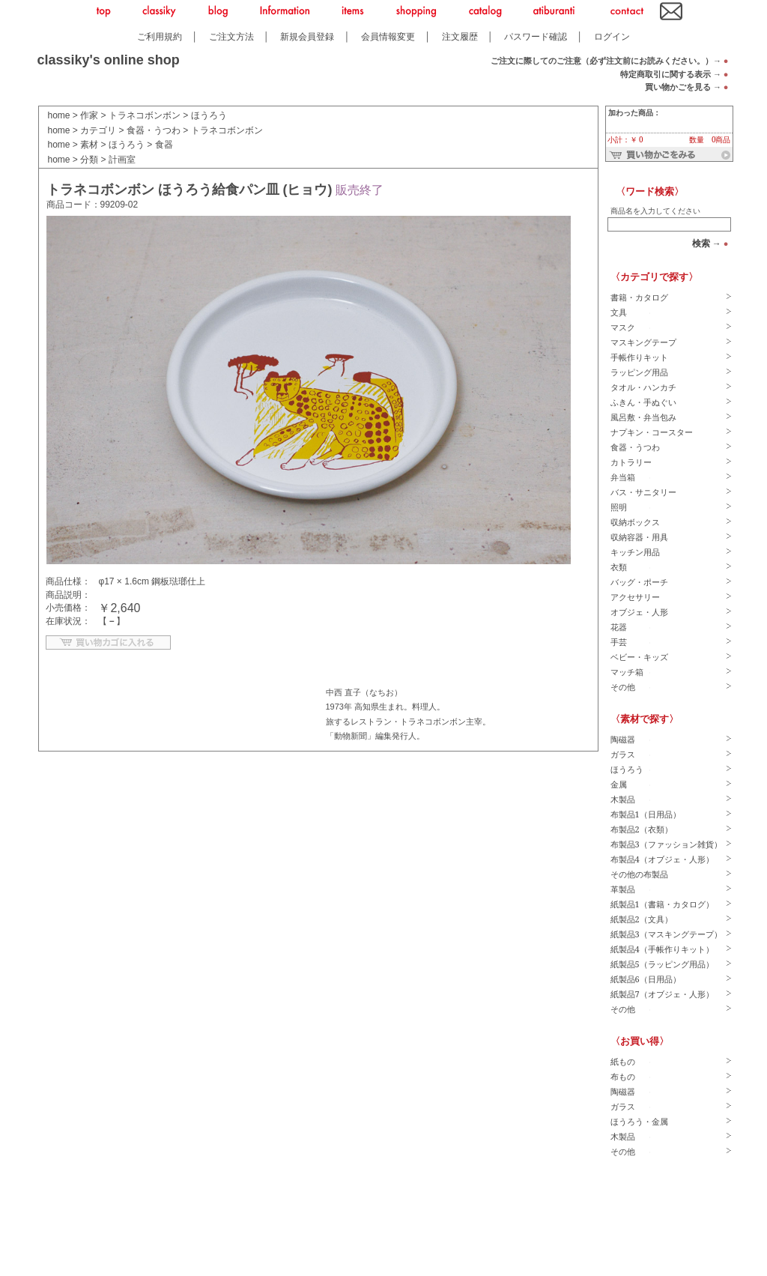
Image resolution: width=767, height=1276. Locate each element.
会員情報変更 (388, 36)
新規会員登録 (307, 36)
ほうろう (209, 115)
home (59, 115)
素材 (89, 144)
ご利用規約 (159, 36)
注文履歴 (460, 36)
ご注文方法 (231, 36)
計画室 (122, 159)
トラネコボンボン (145, 115)
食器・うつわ (154, 130)
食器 (164, 144)
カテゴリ (98, 130)
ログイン (612, 36)
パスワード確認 (535, 36)
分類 (89, 159)
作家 (89, 115)
